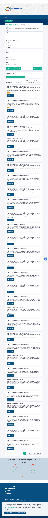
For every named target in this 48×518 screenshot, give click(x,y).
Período (7, 32)
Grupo (7, 62)
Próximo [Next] (39, 453)
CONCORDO (8, 513)
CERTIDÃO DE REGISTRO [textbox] (12, 40)
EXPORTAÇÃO (37, 68)
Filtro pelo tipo (9, 38)
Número (8, 52)
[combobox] (24, 40)
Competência (9, 57)
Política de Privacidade (9, 507)
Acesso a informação (13, 24)
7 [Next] (34, 453)
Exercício (8, 42)
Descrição (8, 47)
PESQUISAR (10, 68)
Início (7, 24)
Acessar (10, 95)
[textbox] (24, 59)
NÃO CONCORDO (20, 513)
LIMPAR (17, 68)
